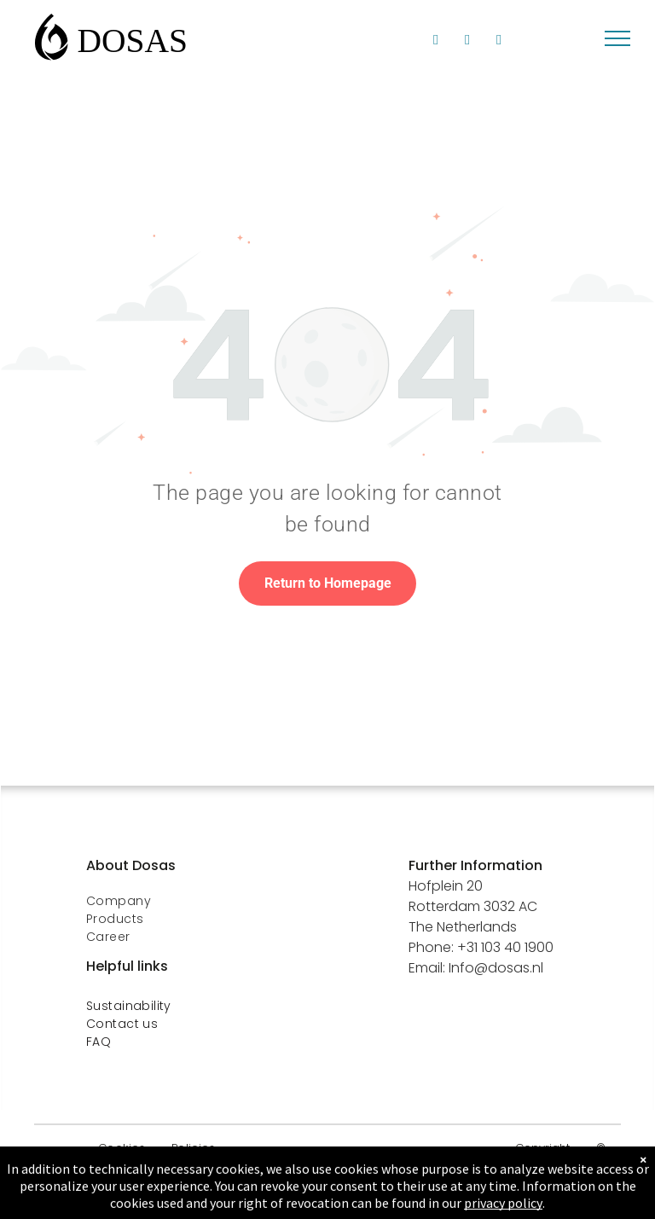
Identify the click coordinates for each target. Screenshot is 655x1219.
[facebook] (467, 42)
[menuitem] (216, 901)
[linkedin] (436, 42)
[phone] (499, 42)
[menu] (617, 38)
